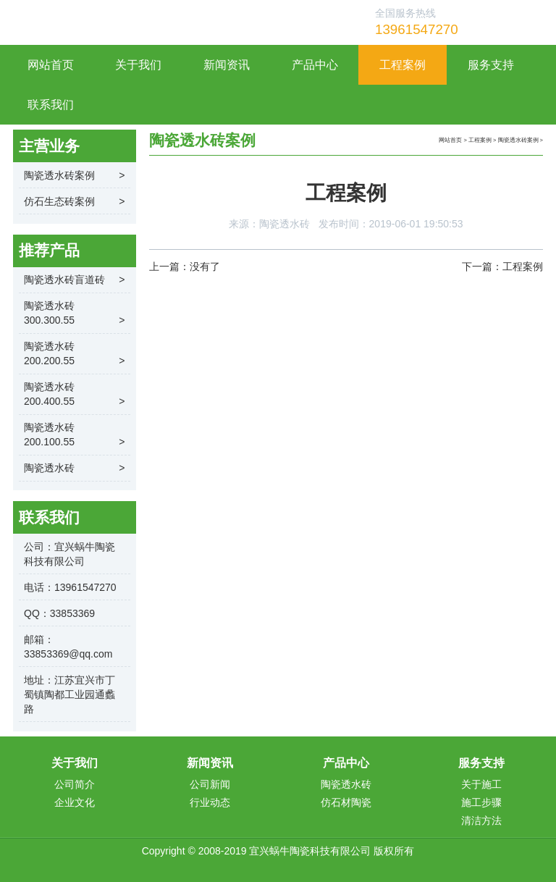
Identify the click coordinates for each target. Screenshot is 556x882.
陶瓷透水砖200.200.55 (74, 354)
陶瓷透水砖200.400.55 (74, 394)
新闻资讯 (226, 65)
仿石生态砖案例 (74, 201)
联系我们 (51, 104)
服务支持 (491, 65)
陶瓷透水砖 (284, 224)
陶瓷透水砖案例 (518, 140)
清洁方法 (481, 820)
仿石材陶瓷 (346, 802)
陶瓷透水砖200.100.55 (74, 435)
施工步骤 (481, 802)
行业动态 (210, 802)
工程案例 (402, 65)
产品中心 (315, 65)
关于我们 (138, 65)
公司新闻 (210, 784)
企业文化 (74, 802)
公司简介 (74, 784)
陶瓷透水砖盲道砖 (74, 279)
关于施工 (481, 784)
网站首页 (51, 65)
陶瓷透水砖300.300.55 (74, 313)
